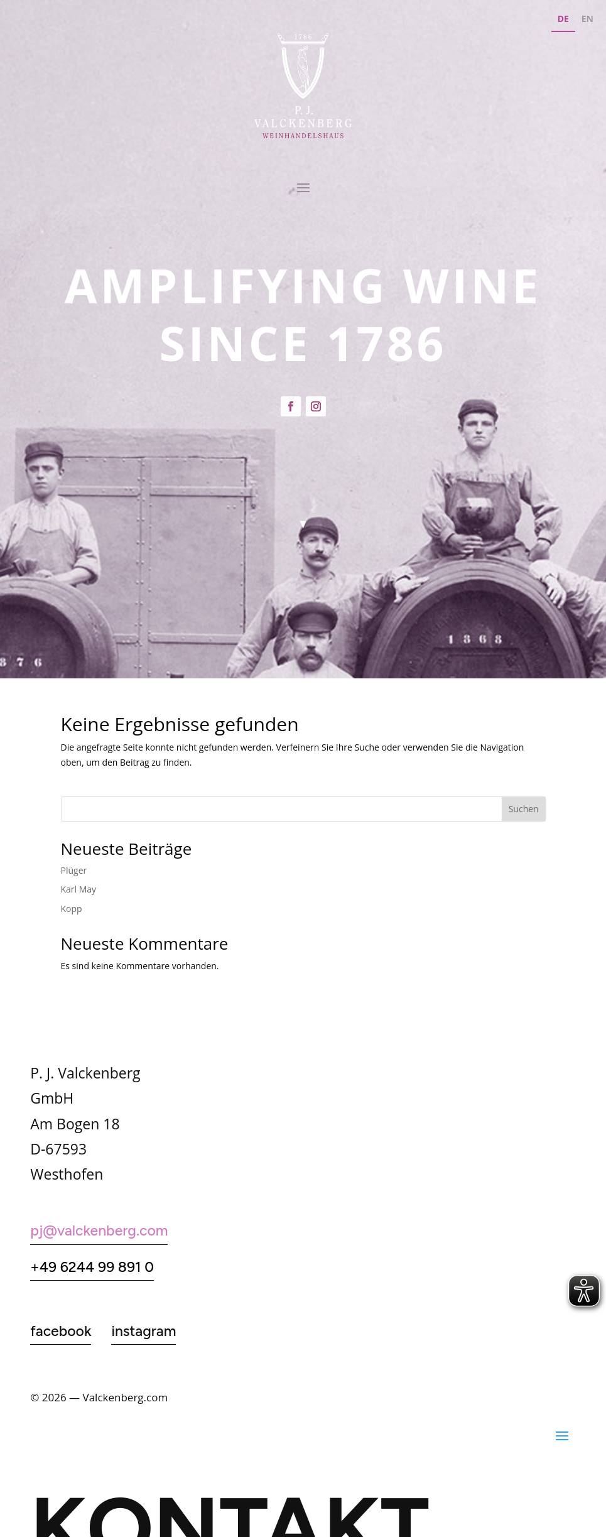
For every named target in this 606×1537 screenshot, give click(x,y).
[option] (587, 20)
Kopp (71, 909)
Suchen (524, 809)
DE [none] (563, 18)
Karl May (79, 889)
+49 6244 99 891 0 (92, 1267)
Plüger (74, 870)
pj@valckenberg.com (99, 1230)
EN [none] (587, 18)
